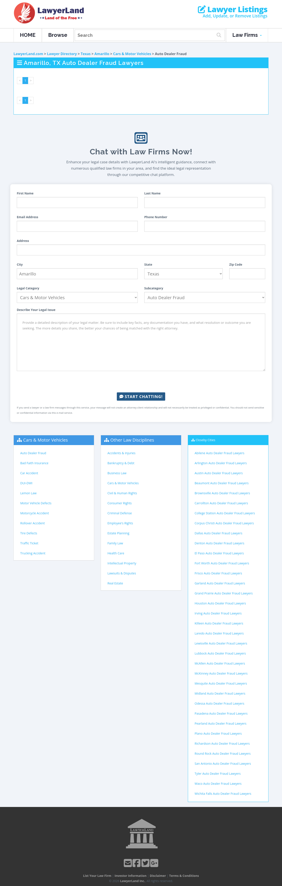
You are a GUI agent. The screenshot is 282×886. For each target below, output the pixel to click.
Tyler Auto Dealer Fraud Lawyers (218, 773)
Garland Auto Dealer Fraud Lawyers (220, 583)
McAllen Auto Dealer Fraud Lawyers (220, 663)
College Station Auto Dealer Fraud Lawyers (225, 513)
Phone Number (155, 217)
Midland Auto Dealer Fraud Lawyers (220, 693)
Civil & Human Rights (122, 493)
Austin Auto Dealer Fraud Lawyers (219, 473)
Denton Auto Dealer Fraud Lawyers (219, 543)
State (148, 264)
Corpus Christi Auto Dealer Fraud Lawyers (224, 523)
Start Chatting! (141, 396)
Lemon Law (28, 493)
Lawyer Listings (232, 9)
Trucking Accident (32, 553)
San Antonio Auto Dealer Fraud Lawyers (223, 763)
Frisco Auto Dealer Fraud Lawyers (218, 573)
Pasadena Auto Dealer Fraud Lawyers (221, 713)
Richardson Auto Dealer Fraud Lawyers (222, 743)
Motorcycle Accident (34, 513)
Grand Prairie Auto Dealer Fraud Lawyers (224, 593)
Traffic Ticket (29, 543)
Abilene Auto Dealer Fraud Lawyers (219, 453)
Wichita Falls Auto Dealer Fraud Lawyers (223, 793)
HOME (28, 35)
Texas (86, 53)
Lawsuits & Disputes (121, 573)
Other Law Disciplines (132, 440)
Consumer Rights (119, 503)
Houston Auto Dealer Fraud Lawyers (220, 603)
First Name (25, 193)
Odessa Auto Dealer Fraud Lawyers (219, 703)
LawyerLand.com (28, 53)
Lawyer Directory (62, 53)
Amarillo (101, 53)
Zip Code (235, 264)
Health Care (115, 553)
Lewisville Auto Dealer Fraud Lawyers (221, 643)
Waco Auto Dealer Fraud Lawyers (218, 783)
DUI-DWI (26, 483)
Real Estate (115, 583)
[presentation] (141, 381)
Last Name (152, 193)
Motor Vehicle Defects (35, 503)
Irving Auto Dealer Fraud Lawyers (218, 613)
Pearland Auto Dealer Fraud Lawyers (220, 723)
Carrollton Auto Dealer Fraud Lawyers (221, 503)
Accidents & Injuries (121, 453)
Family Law (115, 543)
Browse (57, 35)
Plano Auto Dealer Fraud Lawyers (218, 733)
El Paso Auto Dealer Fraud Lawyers (219, 553)
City (20, 264)
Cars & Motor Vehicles (132, 53)
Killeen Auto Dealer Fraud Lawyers (219, 623)
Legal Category (28, 288)
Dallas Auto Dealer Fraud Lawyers (218, 533)
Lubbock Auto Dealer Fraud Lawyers (220, 653)
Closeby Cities (205, 440)
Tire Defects (28, 533)
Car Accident (29, 473)
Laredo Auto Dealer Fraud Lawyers (219, 633)
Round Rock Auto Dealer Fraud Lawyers (223, 753)
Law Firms (247, 35)
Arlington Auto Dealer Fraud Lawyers (221, 463)
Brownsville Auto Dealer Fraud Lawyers (222, 493)
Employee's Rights (120, 523)
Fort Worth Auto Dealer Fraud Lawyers (222, 563)
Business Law (116, 473)
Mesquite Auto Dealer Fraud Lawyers (221, 683)
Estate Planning (118, 533)
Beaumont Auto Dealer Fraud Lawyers (222, 483)
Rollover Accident (32, 523)
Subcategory (153, 288)
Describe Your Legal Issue (36, 310)
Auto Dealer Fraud (33, 453)
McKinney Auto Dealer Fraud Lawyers (221, 673)
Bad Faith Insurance (34, 463)
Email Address (27, 217)
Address (23, 241)
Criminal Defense (119, 513)
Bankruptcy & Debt (120, 463)
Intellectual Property (121, 563)
